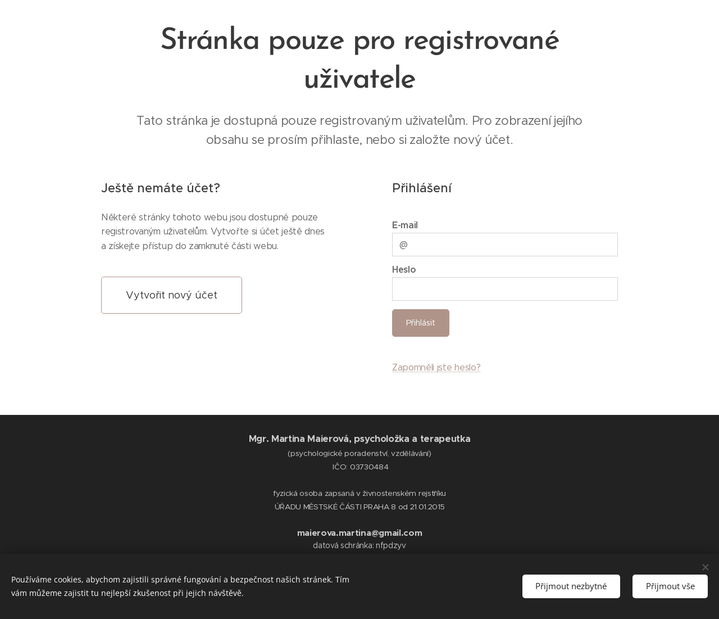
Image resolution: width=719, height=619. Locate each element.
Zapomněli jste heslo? (436, 367)
